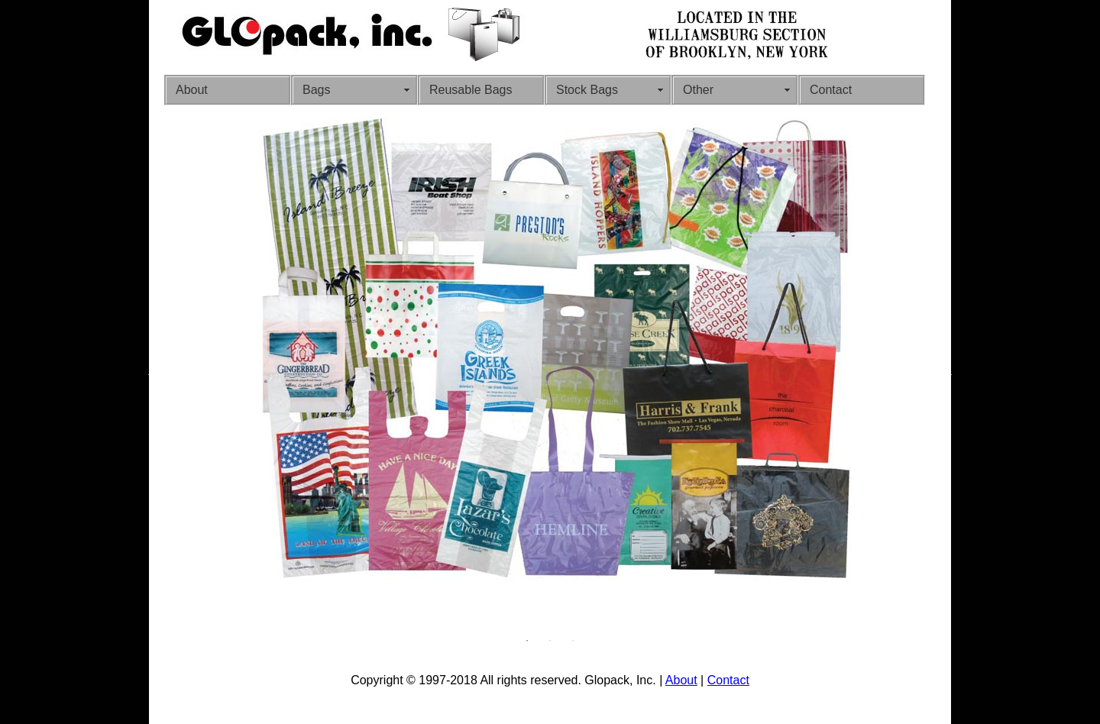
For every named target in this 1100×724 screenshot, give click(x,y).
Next (947, 373)
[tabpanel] (550, 353)
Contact (831, 89)
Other (698, 89)
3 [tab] (573, 640)
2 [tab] (550, 640)
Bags (316, 89)
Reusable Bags (471, 89)
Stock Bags (587, 89)
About (192, 89)
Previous (152, 373)
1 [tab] (527, 640)
